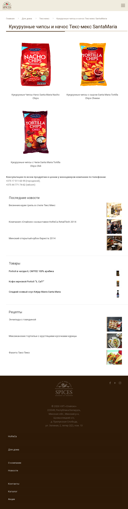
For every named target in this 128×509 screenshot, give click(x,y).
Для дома (27, 18)
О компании (14, 462)
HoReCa (12, 436)
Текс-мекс (44, 18)
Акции (11, 499)
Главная (10, 18)
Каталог (12, 491)
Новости (13, 470)
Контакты (13, 483)
